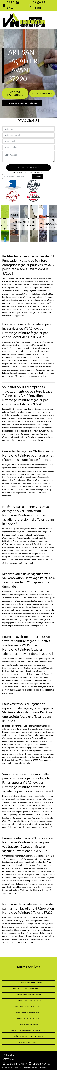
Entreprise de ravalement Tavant (28, 982)
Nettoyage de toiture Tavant (28, 1018)
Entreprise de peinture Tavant (28, 994)
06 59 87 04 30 (37, 5)
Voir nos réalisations (15, 93)
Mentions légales (38, 1067)
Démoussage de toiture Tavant (28, 1000)
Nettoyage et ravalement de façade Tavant (28, 1030)
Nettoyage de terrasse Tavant (28, 1012)
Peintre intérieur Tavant (28, 1024)
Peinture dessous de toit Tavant (28, 1006)
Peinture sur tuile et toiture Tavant (28, 1036)
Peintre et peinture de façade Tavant (28, 988)
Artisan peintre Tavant (28, 1042)
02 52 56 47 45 (10, 5)
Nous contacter (42, 93)
